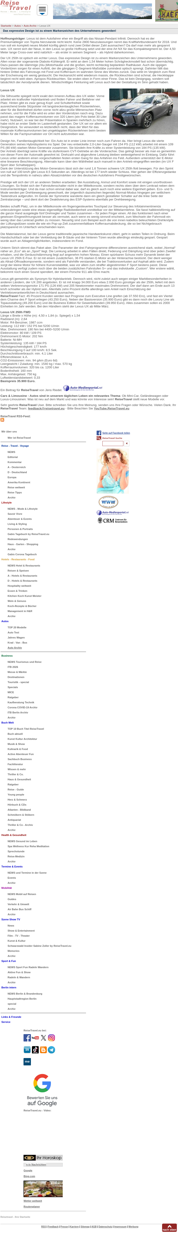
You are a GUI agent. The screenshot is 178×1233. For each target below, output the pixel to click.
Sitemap (85, 1226)
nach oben (169, 1229)
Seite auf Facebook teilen (116, 433)
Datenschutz (105, 1226)
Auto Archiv (30, 25)
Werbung (133, 1226)
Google (28, 1170)
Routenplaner (32, 1206)
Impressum (120, 1226)
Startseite (6, 25)
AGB (94, 1226)
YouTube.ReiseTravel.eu (111, 408)
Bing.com (29, 1176)
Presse (64, 1226)
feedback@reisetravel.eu (46, 408)
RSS (43, 1226)
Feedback (53, 1226)
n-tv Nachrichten (36, 1164)
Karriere (74, 1226)
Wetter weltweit (33, 1200)
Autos (17, 25)
